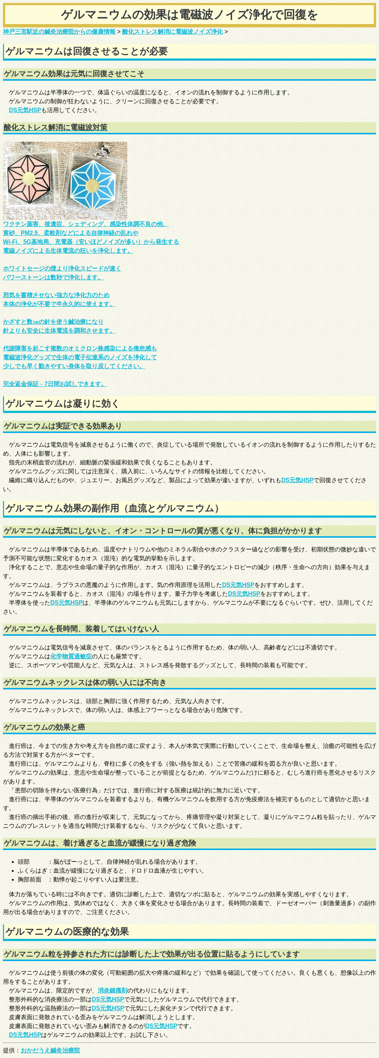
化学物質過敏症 (71, 656)
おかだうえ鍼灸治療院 (50, 1050)
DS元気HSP (25, 110)
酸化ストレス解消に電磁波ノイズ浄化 (172, 31)
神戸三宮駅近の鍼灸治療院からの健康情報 (59, 31)
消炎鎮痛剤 (112, 990)
